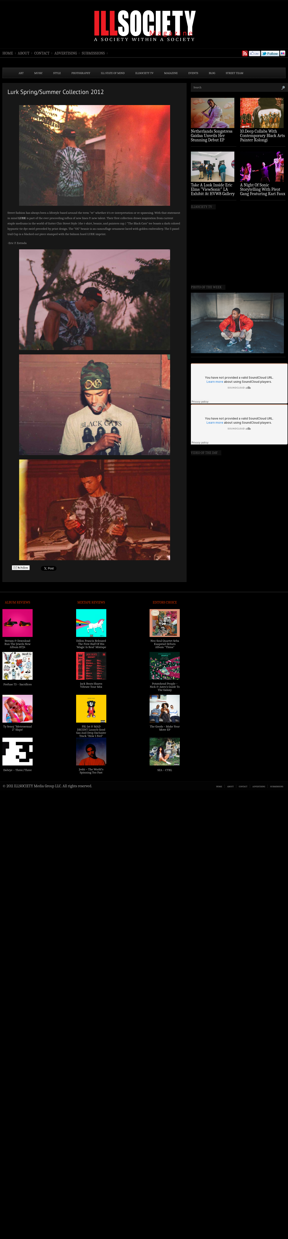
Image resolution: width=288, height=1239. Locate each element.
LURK (22, 218)
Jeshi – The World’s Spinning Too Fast (91, 770)
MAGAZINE (171, 73)
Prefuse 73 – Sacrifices (17, 684)
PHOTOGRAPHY (81, 73)
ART (21, 73)
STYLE (57, 73)
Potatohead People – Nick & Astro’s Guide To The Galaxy (165, 687)
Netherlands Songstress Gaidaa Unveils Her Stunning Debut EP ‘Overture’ (211, 138)
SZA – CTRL (164, 770)
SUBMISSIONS (93, 53)
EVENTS (193, 73)
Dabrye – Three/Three (17, 770)
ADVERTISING (65, 53)
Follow (21, 568)
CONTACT (42, 53)
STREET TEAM (235, 73)
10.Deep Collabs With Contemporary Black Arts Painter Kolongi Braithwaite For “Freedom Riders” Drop (262, 140)
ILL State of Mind (113, 73)
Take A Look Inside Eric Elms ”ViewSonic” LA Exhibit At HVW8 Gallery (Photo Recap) (213, 192)
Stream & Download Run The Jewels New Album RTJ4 (17, 644)
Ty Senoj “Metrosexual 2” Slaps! (17, 728)
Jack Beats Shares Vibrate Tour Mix (91, 685)
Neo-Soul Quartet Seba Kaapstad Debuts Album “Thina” (165, 644)
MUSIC (38, 73)
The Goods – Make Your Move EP (165, 728)
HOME (7, 53)
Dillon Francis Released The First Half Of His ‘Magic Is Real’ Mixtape (91, 644)
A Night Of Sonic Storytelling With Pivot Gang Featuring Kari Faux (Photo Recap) (262, 192)
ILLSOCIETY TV (144, 73)
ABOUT (23, 53)
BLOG (212, 73)
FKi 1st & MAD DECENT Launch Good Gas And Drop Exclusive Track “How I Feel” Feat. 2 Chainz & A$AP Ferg (91, 734)
